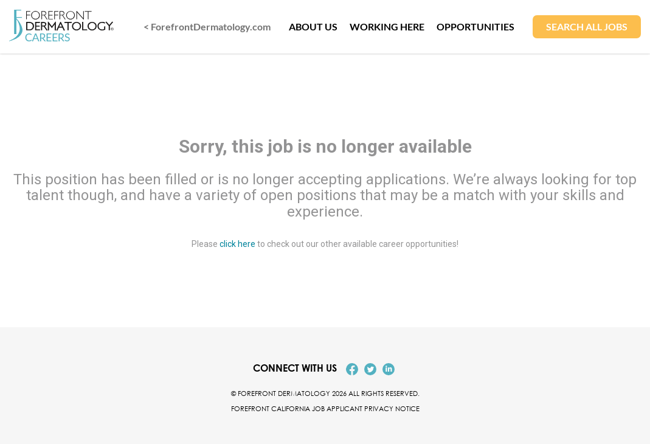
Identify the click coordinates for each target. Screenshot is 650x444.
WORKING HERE (387, 26)
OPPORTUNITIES (475, 26)
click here (237, 244)
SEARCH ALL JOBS (587, 26)
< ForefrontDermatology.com (207, 26)
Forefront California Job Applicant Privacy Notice (325, 408)
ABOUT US (313, 26)
